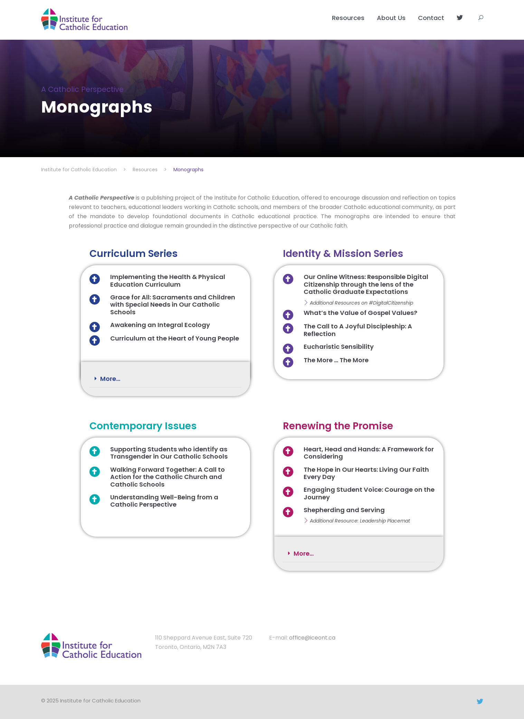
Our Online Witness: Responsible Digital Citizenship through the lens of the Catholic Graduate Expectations (366, 284)
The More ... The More (336, 360)
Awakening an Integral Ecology (160, 324)
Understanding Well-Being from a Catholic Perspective (164, 501)
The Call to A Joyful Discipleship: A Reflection (358, 330)
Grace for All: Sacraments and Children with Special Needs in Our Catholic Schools (172, 304)
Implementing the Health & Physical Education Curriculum (167, 280)
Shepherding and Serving (344, 510)
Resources (348, 17)
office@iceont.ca (312, 638)
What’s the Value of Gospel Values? (360, 312)
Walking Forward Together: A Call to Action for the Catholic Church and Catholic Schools (167, 477)
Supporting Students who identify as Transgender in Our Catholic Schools (169, 453)
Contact (431, 17)
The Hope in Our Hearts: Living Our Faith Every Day (366, 473)
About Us (391, 17)
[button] (165, 379)
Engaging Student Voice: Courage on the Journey (369, 493)
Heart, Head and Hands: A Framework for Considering (369, 453)
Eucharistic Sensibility (339, 346)
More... (110, 378)
